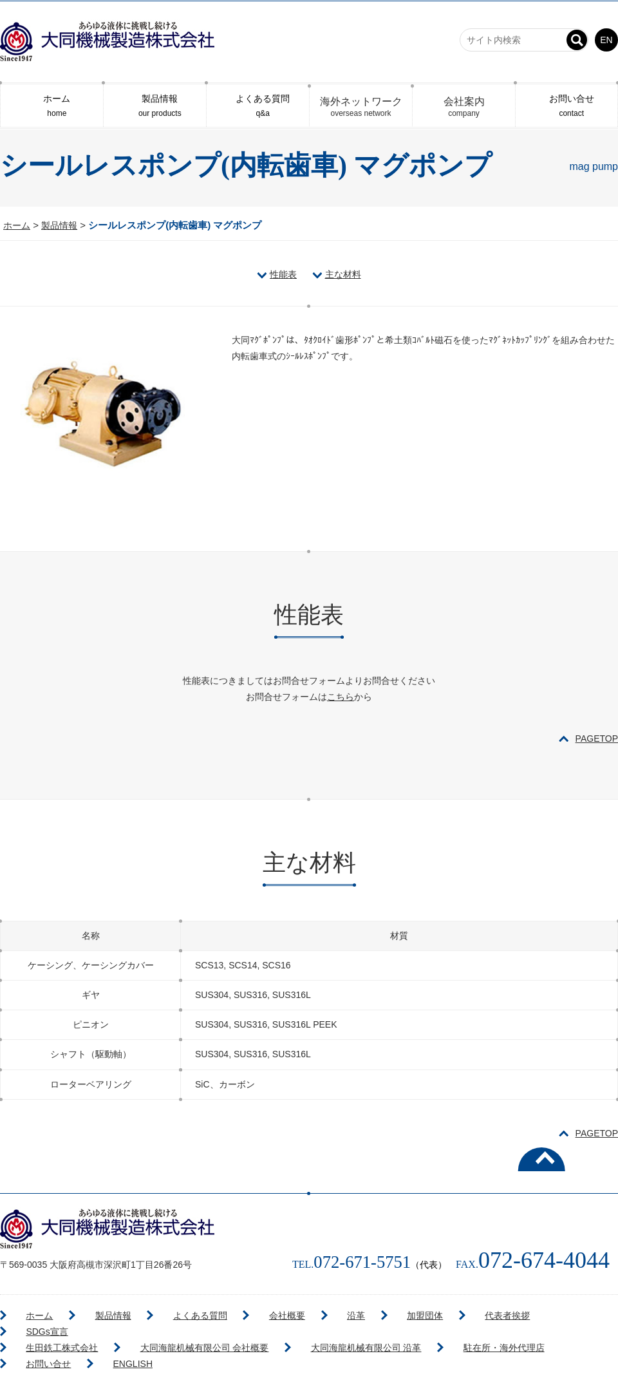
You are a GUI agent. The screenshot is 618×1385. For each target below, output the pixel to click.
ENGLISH (577, 1328)
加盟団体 (310, 1311)
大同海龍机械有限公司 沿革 (311, 1328)
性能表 (283, 270)
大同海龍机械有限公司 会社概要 (169, 1328)
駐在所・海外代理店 (428, 1328)
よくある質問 (258, 104)
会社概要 (212, 1311)
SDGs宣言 (437, 1311)
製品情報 (155, 104)
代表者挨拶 (372, 1311)
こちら (340, 693)
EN (606, 40)
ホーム (52, 104)
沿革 (261, 1311)
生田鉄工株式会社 (47, 1328)
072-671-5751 (345, 1256)
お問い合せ (566, 104)
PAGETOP (597, 735)
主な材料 (343, 270)
